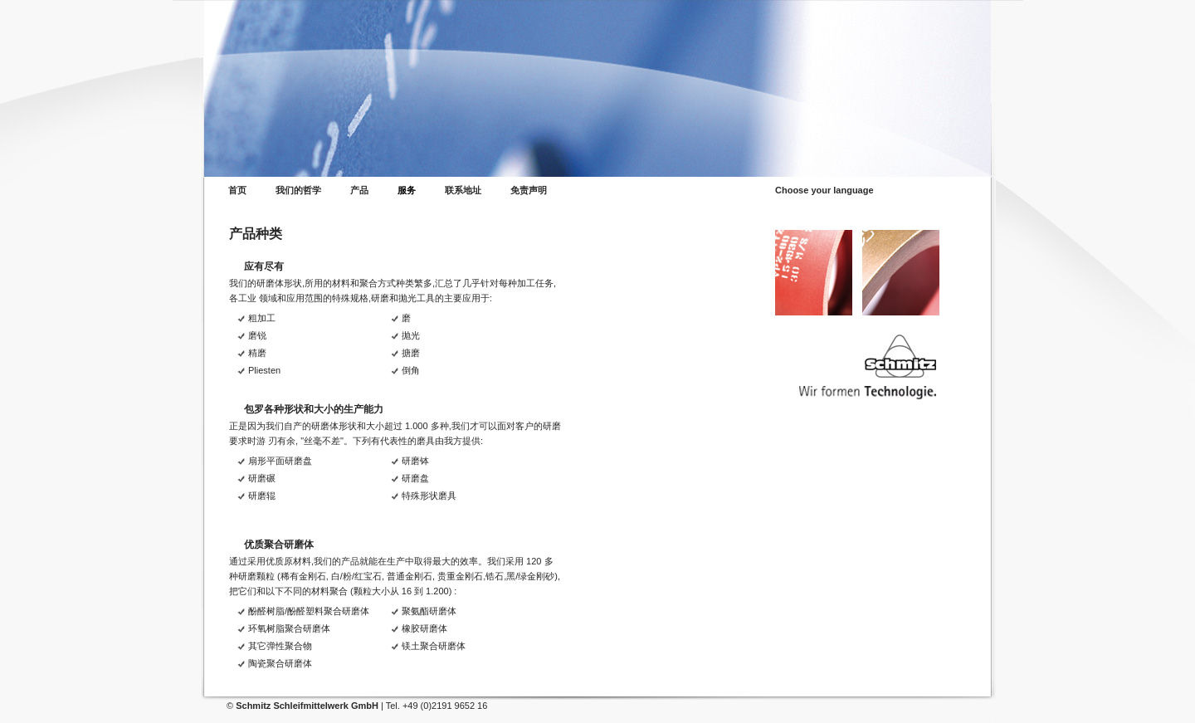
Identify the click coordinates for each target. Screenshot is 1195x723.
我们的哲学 (298, 190)
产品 (359, 190)
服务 (407, 190)
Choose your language (824, 190)
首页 (237, 190)
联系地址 (463, 190)
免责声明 (528, 190)
